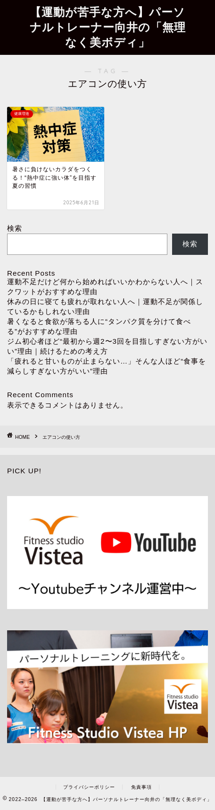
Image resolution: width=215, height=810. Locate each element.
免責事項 (141, 787)
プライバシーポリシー (89, 787)
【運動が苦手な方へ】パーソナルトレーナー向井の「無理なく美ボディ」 (108, 27)
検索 (14, 228)
